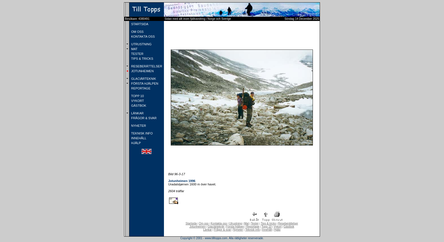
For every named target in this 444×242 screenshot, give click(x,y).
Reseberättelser (288, 223)
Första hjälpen (235, 226)
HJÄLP (135, 143)
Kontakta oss (219, 223)
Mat (246, 223)
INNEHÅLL (138, 138)
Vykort (277, 226)
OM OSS (137, 31)
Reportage (252, 226)
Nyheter (238, 229)
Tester (255, 223)
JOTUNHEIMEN (142, 71)
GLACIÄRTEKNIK (143, 78)
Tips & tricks (268, 223)
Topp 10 (267, 226)
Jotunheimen (197, 226)
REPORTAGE (140, 88)
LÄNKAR (137, 113)
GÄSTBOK (138, 105)
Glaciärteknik (216, 226)
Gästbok (289, 226)
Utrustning (235, 223)
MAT (133, 49)
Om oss (203, 223)
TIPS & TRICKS (141, 58)
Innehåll (267, 229)
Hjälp (277, 229)
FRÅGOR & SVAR (143, 118)
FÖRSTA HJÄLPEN (144, 83)
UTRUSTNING (140, 44)
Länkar (207, 229)
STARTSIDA (139, 24)
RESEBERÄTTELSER (146, 66)
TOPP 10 (137, 96)
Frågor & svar (222, 229)
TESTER (136, 53)
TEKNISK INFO (141, 133)
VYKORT (137, 100)
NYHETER (138, 125)
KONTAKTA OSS (142, 36)
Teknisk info (252, 229)
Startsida (191, 223)
